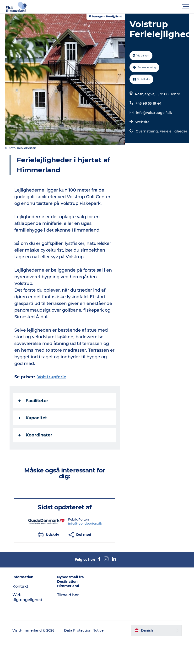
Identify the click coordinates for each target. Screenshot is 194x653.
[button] (118, 7)
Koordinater (35, 435)
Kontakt (20, 586)
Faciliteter (33, 400)
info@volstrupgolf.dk (154, 113)
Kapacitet (32, 417)
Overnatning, (148, 131)
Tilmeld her (68, 595)
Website (142, 122)
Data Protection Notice (84, 630)
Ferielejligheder (173, 131)
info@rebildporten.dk (85, 523)
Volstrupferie (51, 377)
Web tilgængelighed (27, 597)
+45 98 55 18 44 (148, 103)
